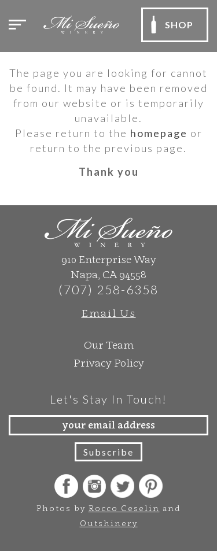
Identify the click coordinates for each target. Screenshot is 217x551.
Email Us (109, 313)
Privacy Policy (108, 363)
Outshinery (109, 523)
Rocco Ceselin (124, 508)
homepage (158, 133)
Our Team (109, 345)
